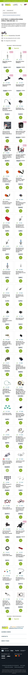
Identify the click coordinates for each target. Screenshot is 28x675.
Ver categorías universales (10, 40)
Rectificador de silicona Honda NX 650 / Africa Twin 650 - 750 (20, 343)
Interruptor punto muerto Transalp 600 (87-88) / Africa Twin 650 (7, 343)
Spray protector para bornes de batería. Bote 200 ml (7, 132)
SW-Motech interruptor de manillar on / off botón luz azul (19, 602)
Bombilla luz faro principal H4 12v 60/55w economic (20, 226)
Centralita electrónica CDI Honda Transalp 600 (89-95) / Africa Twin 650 (20, 367)
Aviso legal (22, 665)
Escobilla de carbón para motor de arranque (7, 438)
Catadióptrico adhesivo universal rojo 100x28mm (20, 555)
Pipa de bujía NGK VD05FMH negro (20, 85)
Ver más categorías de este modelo (12, 38)
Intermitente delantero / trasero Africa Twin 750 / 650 (20, 180)
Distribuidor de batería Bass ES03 (20, 109)
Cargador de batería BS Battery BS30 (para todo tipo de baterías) (20, 156)
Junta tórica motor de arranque (20, 461)
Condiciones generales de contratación (10, 665)
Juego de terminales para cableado (19, 485)
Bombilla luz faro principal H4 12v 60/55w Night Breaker (20, 250)
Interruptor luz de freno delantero (20, 319)
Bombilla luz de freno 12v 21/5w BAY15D (6, 296)
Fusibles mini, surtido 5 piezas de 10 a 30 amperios (7, 579)
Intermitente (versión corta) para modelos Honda (7, 202)
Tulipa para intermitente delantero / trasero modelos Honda (7, 180)
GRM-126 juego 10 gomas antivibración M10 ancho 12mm (7, 486)
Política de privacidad (19, 667)
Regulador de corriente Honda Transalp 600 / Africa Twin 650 (6, 366)
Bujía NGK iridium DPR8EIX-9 (20, 62)
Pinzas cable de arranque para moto (7, 508)
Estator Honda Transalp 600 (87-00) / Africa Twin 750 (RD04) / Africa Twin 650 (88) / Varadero (20, 391)
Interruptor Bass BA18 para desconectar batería (7, 109)
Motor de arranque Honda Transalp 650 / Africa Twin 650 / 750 (7, 462)
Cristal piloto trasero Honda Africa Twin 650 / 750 (6, 226)
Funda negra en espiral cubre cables (7, 555)
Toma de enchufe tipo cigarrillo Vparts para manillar (7, 532)
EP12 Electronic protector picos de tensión (20, 579)
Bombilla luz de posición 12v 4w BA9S (19, 296)
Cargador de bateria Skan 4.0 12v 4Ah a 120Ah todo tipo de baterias (7, 156)
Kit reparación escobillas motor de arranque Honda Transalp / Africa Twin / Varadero (20, 439)
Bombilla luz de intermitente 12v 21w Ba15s (20, 272)
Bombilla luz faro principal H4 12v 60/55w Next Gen (7, 272)
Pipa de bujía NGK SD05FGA (7, 85)
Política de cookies (9, 667)
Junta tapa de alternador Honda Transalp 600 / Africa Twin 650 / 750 (7, 391)
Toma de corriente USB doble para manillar (20, 532)
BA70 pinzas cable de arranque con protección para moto (20, 509)
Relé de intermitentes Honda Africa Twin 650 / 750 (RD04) (20, 203)
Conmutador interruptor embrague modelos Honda (7, 320)
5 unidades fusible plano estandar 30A (7, 414)
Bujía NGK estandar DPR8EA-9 (7, 62)
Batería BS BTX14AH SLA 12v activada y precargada (20, 132)
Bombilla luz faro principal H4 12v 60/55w (7, 249)
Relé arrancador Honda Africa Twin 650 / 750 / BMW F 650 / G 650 (20, 415)
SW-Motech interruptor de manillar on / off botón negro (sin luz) (6, 603)
